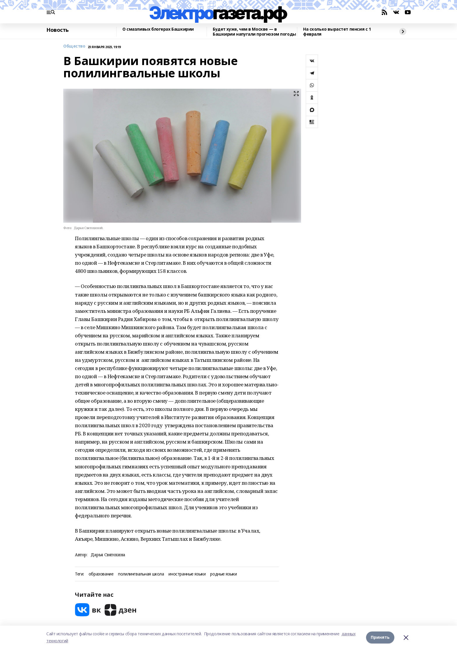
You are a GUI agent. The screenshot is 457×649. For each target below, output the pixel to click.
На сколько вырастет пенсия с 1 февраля (337, 31)
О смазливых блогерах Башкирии (158, 29)
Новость (57, 30)
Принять (380, 637)
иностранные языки (186, 574)
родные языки (223, 574)
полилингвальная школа (141, 574)
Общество (74, 46)
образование (101, 574)
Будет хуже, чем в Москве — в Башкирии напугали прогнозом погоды (254, 31)
